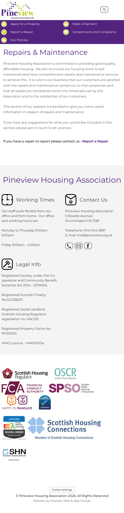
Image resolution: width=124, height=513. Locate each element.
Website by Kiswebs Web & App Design (62, 501)
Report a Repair (95, 141)
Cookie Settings (62, 489)
